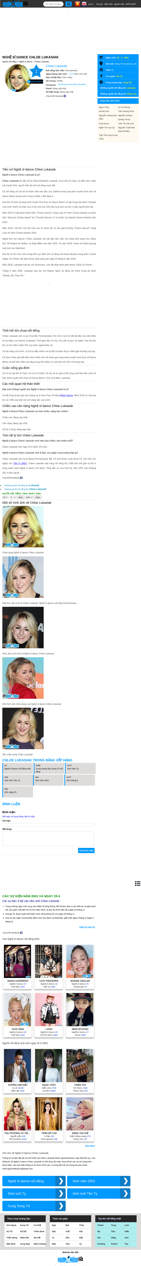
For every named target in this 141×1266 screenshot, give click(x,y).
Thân (81, 1189)
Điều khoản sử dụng (70, 1236)
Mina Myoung (80, 993)
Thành (100, 1189)
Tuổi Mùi (18, 999)
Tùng (113, 1189)
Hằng (113, 1201)
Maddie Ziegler (80, 945)
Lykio (49, 993)
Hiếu (127, 1195)
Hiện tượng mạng (80, 1100)
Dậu (54, 1195)
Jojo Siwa (18, 993)
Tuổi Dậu (18, 951)
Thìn (68, 1208)
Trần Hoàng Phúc (126, 102)
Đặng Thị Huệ (80, 1097)
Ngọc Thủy (49, 1049)
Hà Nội (49, 1055)
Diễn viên (108, 4)
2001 (126, 48)
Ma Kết (37, 1201)
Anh (127, 1201)
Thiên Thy (80, 1049)
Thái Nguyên (49, 1103)
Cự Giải (37, 1189)
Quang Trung (124, 110)
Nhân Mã (24, 1201)
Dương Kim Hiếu (18, 1049)
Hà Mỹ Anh (104, 102)
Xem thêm (90, 1110)
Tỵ (80, 1208)
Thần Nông (11, 1201)
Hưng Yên (80, 1103)
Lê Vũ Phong (124, 98)
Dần (81, 1201)
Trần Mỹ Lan (49, 1097)
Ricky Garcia (66, 357)
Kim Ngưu (11, 1189)
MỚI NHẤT (131, 4)
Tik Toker (80, 1052)
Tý (53, 1201)
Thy (126, 1208)
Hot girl (99, 4)
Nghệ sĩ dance (25, 52)
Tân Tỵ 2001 (20, 425)
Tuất (68, 1195)
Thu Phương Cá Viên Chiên (17, 1097)
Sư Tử (9, 1195)
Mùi (67, 1189)
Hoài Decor (104, 114)
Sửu (68, 1201)
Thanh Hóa (80, 1055)
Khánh (114, 1208)
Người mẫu (119, 4)
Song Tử (127, 73)
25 (118, 48)
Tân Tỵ (119, 67)
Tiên (113, 1195)
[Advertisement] (68, 26)
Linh (127, 1189)
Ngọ (54, 1189)
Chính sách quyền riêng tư (70, 1250)
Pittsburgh (80, 951)
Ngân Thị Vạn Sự (107, 118)
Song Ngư (25, 1208)
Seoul (80, 999)
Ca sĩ (90, 4)
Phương (101, 1208)
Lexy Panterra (49, 945)
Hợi (80, 1195)
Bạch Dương (40, 1208)
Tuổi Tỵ (49, 951)
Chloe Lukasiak (42, 52)
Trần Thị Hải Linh (126, 114)
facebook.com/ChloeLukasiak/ (72, 75)
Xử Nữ (23, 1195)
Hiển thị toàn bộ (87, 891)
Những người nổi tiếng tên (21, 446)
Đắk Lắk (17, 1055)
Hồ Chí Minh (49, 999)
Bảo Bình (11, 1208)
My (98, 1195)
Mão (54, 1208)
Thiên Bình (39, 1195)
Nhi (99, 1201)
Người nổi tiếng (9, 52)
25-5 (71, 65)
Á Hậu (49, 1100)
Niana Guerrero (17, 945)
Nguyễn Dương (125, 106)
